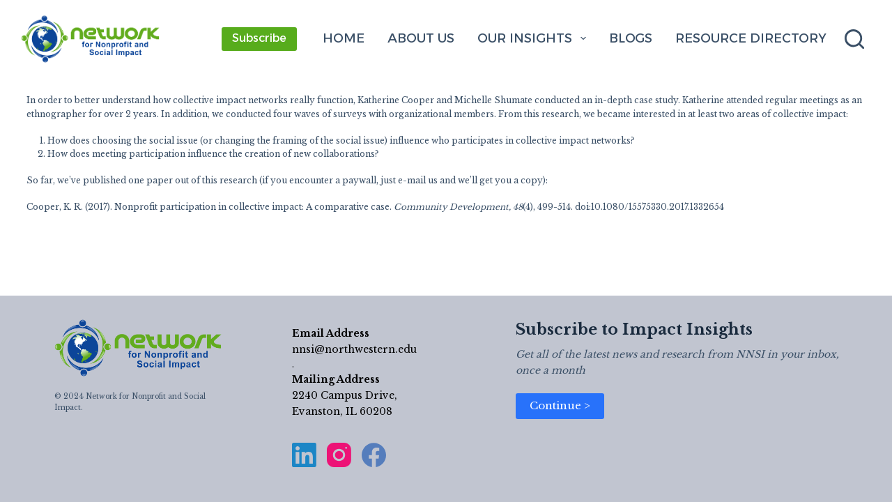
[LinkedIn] (304, 455)
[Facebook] (374, 455)
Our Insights (534, 38)
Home (343, 38)
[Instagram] (339, 455)
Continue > (560, 405)
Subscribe (259, 38)
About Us (420, 38)
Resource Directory (750, 38)
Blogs (630, 38)
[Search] (854, 39)
